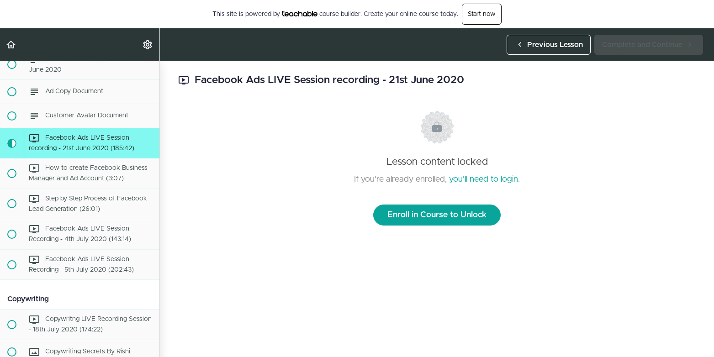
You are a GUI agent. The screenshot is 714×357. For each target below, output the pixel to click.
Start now (482, 14)
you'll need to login (483, 179)
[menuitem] (148, 44)
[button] (11, 44)
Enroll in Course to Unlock (437, 215)
